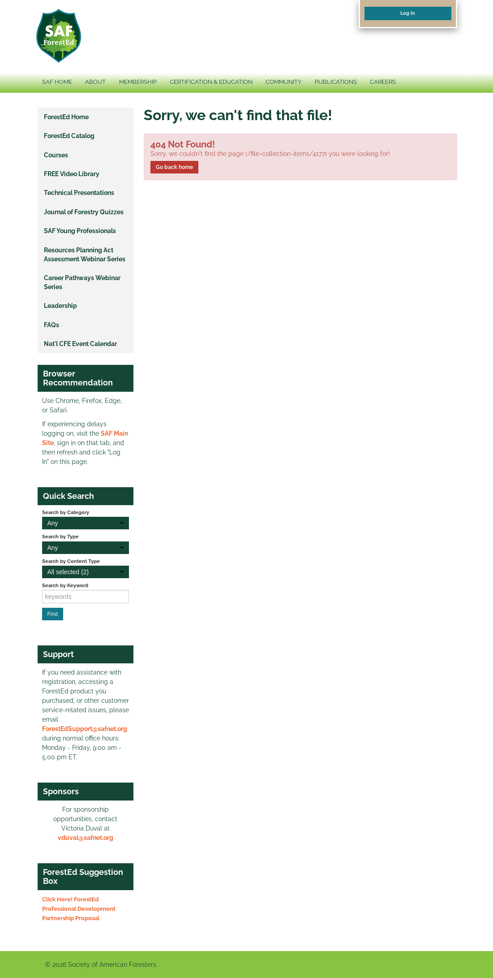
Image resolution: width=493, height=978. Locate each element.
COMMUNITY (283, 81)
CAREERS (383, 81)
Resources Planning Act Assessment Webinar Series (84, 255)
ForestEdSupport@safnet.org (84, 728)
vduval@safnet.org (85, 837)
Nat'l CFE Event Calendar (80, 343)
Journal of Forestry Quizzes (84, 212)
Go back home (174, 167)
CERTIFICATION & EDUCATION (211, 81)
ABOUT (95, 81)
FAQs (51, 325)
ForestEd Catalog (69, 135)
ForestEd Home (66, 117)
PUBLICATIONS (336, 81)
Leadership (60, 305)
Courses (56, 155)
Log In (407, 13)
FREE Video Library (71, 173)
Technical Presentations (79, 192)
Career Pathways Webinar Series (82, 282)
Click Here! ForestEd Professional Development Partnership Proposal (79, 909)
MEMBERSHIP (138, 81)
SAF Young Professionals (80, 230)
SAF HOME (57, 81)
